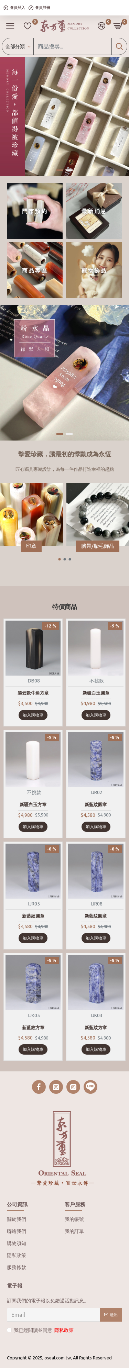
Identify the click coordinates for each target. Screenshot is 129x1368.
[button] (59, 559)
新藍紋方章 (33, 1027)
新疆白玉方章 (33, 804)
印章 (31, 546)
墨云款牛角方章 (33, 692)
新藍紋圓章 (96, 804)
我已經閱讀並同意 (41, 1330)
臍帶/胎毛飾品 (97, 546)
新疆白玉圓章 (96, 692)
